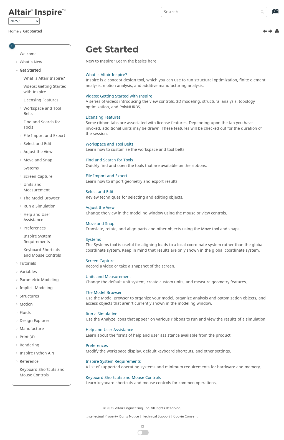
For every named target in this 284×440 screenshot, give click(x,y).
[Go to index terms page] (269, 14)
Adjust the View (38, 152)
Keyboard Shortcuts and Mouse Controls (42, 252)
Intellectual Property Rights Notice (113, 416)
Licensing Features (41, 100)
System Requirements (37, 239)
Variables (28, 272)
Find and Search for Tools (42, 125)
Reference (29, 361)
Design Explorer (34, 321)
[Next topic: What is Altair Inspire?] (271, 32)
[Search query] (214, 12)
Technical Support (156, 416)
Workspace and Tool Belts (42, 111)
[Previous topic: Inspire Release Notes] (265, 32)
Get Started (32, 31)
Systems (31, 168)
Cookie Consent (185, 416)
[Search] (261, 12)
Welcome (28, 54)
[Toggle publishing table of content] (12, 46)
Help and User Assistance (37, 217)
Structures (29, 296)
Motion (26, 304)
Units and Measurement (37, 187)
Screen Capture (38, 176)
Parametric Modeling (39, 280)
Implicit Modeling (36, 288)
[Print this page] (277, 31)
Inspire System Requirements (113, 361)
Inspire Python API (37, 353)
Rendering (29, 345)
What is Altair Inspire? (106, 75)
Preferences (35, 228)
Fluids (25, 313)
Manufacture (32, 329)
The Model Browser (42, 198)
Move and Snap (38, 160)
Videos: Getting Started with (45, 89)
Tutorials (28, 263)
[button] (17, 54)
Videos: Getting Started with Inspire (119, 96)
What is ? (44, 78)
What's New (31, 62)
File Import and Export (44, 136)
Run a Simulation (39, 206)
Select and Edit (37, 144)
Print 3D (27, 337)
